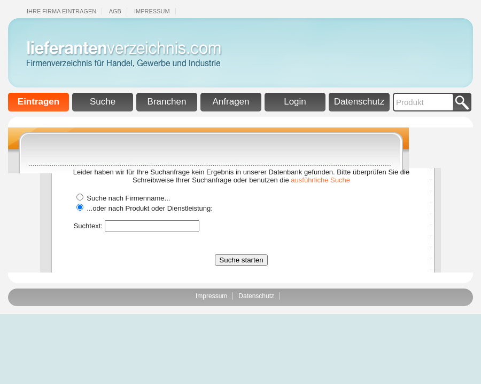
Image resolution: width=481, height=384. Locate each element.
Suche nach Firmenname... (128, 198)
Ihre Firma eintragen (61, 11)
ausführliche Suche (320, 180)
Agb (115, 11)
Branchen (167, 102)
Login (295, 102)
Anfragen (231, 102)
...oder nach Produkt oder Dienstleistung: (150, 208)
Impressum (152, 11)
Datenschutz (359, 102)
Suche (102, 102)
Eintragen (38, 102)
